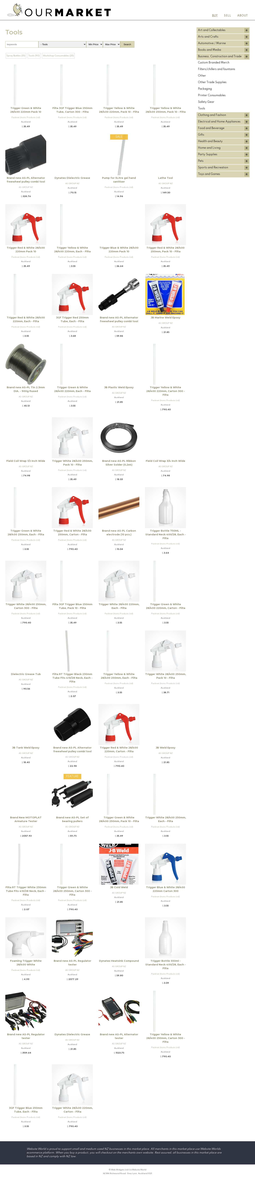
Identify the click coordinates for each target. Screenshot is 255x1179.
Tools (201, 108)
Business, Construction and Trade (220, 56)
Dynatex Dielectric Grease (72, 178)
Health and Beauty (210, 141)
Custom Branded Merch (213, 62)
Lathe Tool (165, 178)
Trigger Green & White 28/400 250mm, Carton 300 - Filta (72, 891)
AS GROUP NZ (26, 187)
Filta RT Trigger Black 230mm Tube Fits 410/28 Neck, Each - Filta (72, 678)
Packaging (205, 89)
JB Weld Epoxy (165, 747)
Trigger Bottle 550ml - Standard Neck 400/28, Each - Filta (165, 964)
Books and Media (209, 50)
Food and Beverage (211, 128)
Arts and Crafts (208, 36)
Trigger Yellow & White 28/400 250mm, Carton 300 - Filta (165, 1038)
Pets (200, 161)
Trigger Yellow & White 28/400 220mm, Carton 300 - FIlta (165, 391)
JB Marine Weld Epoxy (165, 317)
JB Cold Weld (119, 887)
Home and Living (209, 148)
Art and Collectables (211, 30)
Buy (215, 15)
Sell (227, 15)
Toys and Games (209, 174)
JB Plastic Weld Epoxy (119, 387)
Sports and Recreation (213, 167)
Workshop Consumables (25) (58, 56)
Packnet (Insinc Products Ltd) (26, 117)
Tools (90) (34, 56)
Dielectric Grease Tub (26, 674)
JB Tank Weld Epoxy (25, 747)
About (242, 15)
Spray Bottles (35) (16, 56)
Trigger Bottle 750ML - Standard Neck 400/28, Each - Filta (165, 534)
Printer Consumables (212, 95)
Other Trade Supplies (212, 82)
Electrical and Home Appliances (219, 121)
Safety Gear (206, 102)
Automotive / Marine (212, 43)
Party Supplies (207, 154)
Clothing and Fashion (212, 115)
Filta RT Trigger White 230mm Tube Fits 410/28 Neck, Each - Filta (25, 891)
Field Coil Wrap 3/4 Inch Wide (165, 461)
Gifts (201, 134)
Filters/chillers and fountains (216, 69)
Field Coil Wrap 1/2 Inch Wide (25, 461)
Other (202, 75)
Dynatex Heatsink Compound (119, 960)
